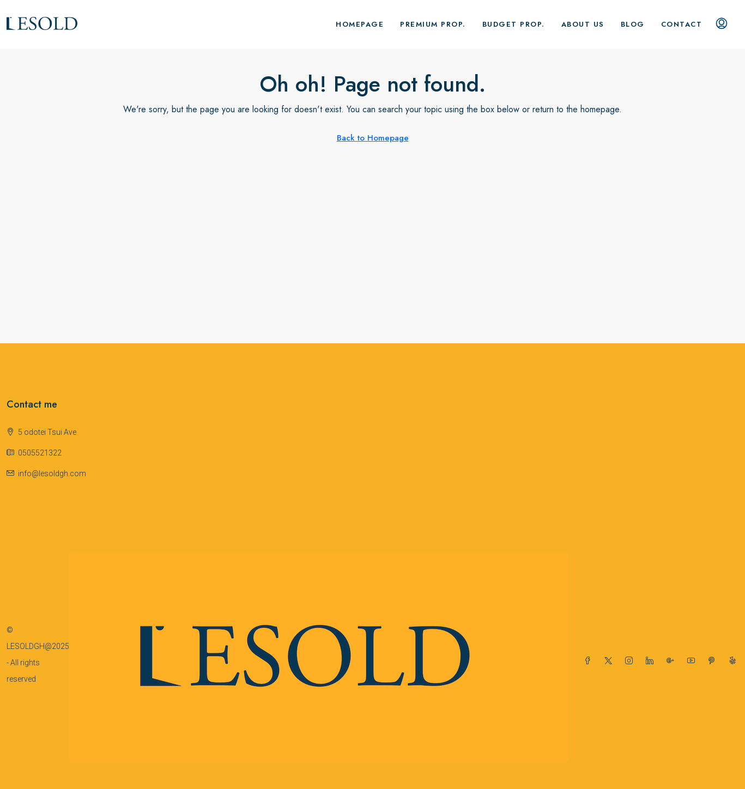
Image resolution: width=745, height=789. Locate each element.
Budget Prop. (513, 24)
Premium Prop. (433, 24)
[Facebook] (590, 661)
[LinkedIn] (652, 661)
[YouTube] (693, 661)
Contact (681, 24)
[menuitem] (721, 24)
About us (582, 24)
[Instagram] (631, 661)
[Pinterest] (714, 661)
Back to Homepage (373, 138)
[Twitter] (610, 661)
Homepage (360, 24)
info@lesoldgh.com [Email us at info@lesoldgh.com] (52, 473)
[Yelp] (735, 661)
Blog (633, 24)
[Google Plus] (673, 661)
